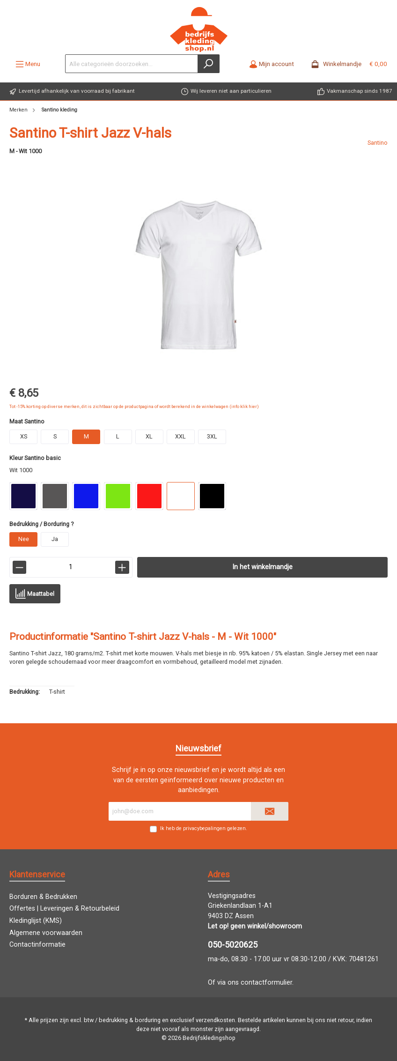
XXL (180, 436)
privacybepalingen (204, 828)
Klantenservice (37, 874)
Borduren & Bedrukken (43, 897)
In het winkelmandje (262, 567)
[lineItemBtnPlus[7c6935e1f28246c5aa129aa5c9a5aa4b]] (122, 567)
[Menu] (27, 63)
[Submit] (269, 811)
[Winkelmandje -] (346, 63)
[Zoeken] (209, 63)
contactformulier (266, 983)
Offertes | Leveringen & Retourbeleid (64, 909)
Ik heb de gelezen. (203, 828)
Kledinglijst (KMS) (35, 921)
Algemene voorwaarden (45, 933)
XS (23, 436)
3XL (212, 436)
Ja (54, 538)
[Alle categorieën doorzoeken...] (131, 63)
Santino (378, 142)
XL (149, 436)
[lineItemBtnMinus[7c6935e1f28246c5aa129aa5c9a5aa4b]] (19, 567)
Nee (23, 538)
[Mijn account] (271, 63)
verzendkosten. (216, 1020)
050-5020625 (232, 945)
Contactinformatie (37, 945)
